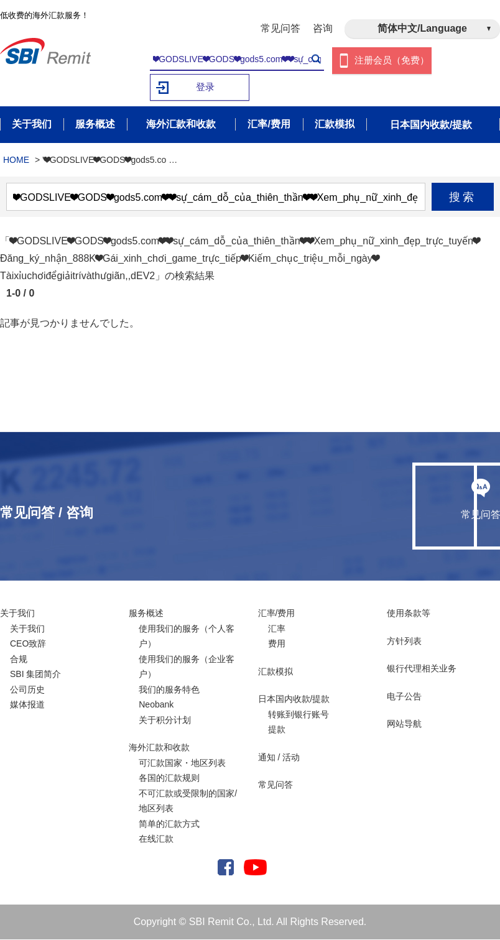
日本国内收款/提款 (294, 699)
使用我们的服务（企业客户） (186, 667)
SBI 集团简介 (35, 675)
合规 (18, 660)
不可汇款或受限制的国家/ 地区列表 (188, 801)
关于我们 (17, 614)
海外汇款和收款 (159, 748)
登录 (205, 87)
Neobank (156, 705)
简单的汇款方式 (169, 824)
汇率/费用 (276, 614)
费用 (276, 644)
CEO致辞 (28, 644)
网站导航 (404, 724)
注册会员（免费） (392, 60)
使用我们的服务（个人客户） (186, 637)
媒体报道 (27, 705)
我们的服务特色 (169, 690)
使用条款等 (408, 614)
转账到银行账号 (298, 715)
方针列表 (404, 642)
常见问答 (280, 28)
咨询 (323, 28)
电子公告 (404, 697)
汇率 (276, 629)
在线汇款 (156, 839)
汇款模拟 (275, 672)
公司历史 (27, 690)
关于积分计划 (165, 721)
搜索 (463, 197)
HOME (16, 160)
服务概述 (146, 614)
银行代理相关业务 (421, 669)
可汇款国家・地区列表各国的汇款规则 (182, 771)
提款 (276, 730)
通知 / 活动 (279, 758)
